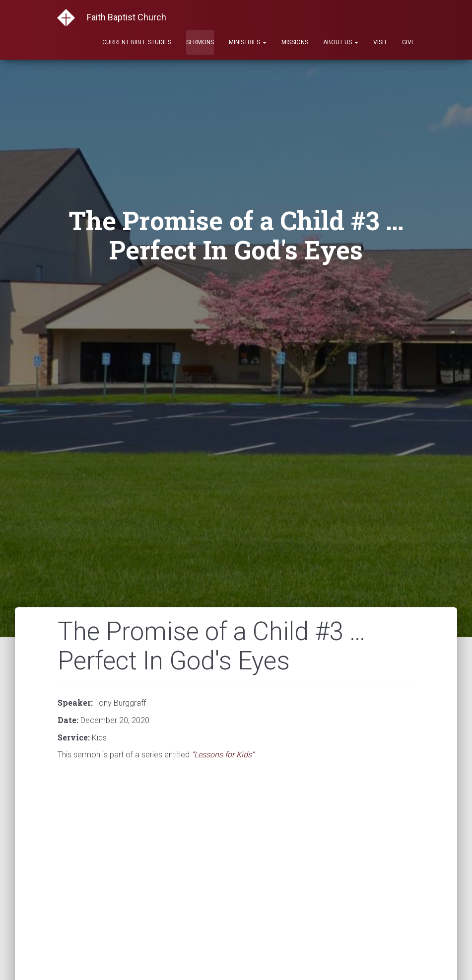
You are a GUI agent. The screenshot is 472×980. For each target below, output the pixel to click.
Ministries (248, 42)
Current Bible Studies (136, 42)
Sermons (200, 42)
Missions (294, 42)
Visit (380, 42)
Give (408, 42)
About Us (340, 42)
